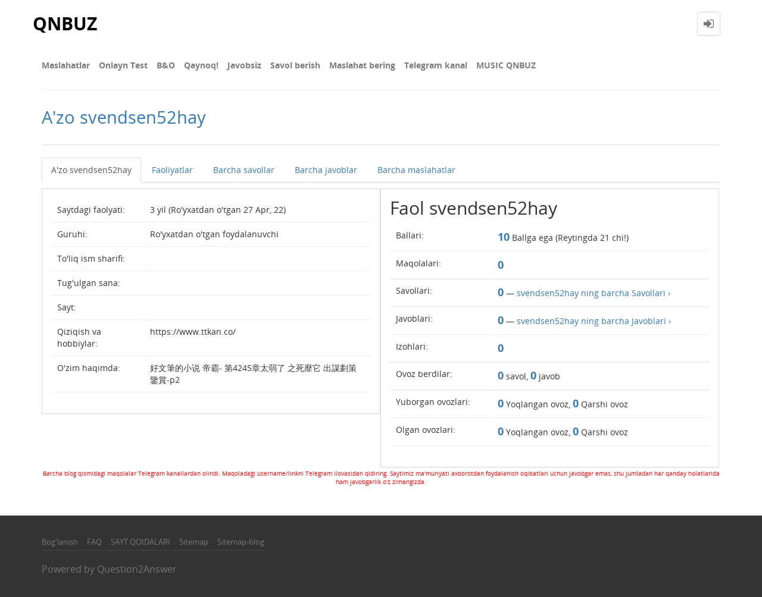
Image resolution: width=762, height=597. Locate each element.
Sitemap (193, 541)
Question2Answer (137, 569)
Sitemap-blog (240, 541)
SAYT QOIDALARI (140, 541)
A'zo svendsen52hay (91, 169)
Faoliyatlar (172, 169)
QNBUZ (65, 23)
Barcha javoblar (326, 169)
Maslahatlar (66, 65)
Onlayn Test (123, 65)
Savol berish (295, 65)
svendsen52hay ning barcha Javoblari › (594, 320)
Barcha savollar (243, 169)
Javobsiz (244, 65)
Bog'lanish (60, 541)
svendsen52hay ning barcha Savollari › (593, 292)
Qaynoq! (201, 65)
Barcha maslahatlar (416, 169)
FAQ (94, 541)
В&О (166, 65)
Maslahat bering (362, 65)
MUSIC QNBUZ (506, 65)
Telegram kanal (435, 65)
